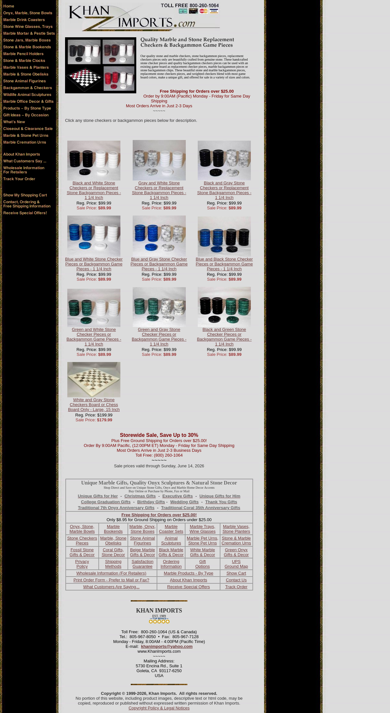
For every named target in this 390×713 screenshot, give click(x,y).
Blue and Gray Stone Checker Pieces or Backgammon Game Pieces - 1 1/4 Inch (158, 264)
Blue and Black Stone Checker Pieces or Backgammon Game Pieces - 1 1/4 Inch (224, 264)
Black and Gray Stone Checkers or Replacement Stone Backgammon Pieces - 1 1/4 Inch (224, 190)
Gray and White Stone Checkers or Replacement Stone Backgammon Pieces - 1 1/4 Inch (159, 190)
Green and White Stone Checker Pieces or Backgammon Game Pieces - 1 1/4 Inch (93, 336)
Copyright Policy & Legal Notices (159, 708)
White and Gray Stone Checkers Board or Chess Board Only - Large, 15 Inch (94, 404)
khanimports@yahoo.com (167, 646)
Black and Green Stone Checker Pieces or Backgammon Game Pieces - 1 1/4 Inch (224, 336)
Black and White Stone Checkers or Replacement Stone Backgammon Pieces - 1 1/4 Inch (94, 190)
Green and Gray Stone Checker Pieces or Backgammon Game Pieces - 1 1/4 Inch (159, 336)
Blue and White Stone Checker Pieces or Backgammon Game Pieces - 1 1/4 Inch (94, 264)
